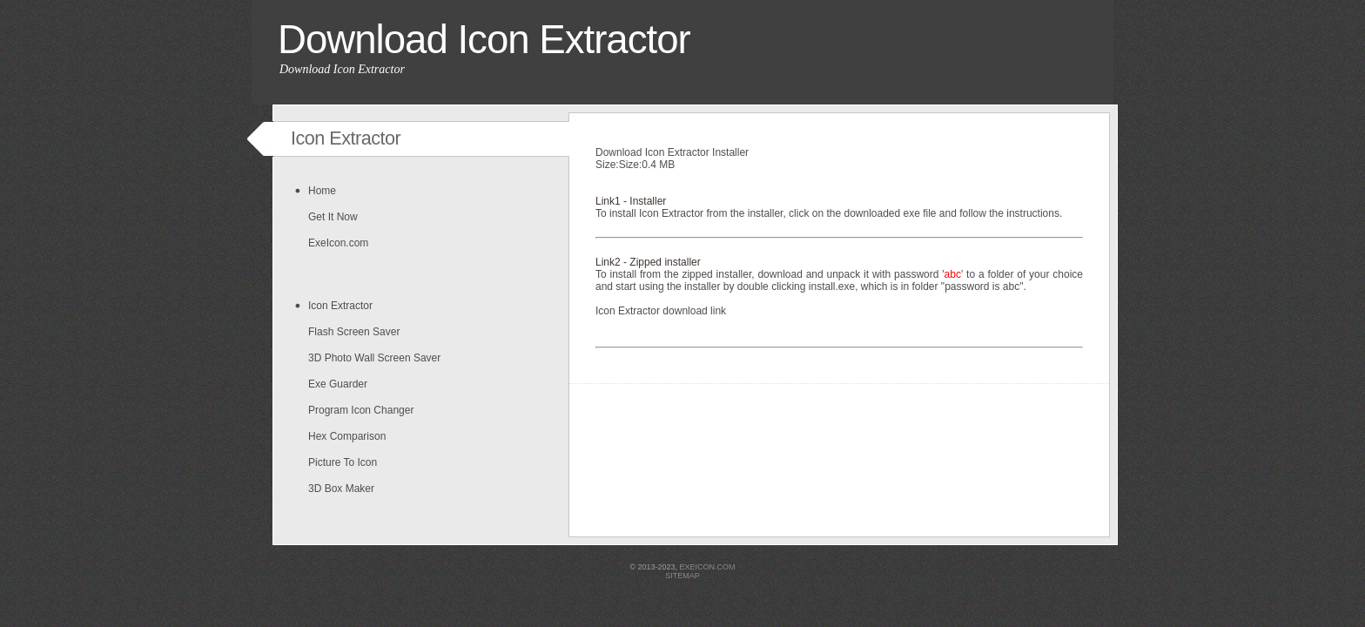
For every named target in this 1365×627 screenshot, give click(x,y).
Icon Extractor (340, 306)
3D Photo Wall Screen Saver (374, 358)
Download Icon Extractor (484, 39)
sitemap (682, 575)
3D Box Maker (341, 488)
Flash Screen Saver (354, 332)
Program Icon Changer (361, 410)
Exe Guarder (337, 384)
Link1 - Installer (630, 201)
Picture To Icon (342, 462)
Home (322, 191)
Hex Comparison (347, 436)
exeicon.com (708, 567)
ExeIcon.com (338, 243)
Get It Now (333, 217)
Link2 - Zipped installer (648, 262)
